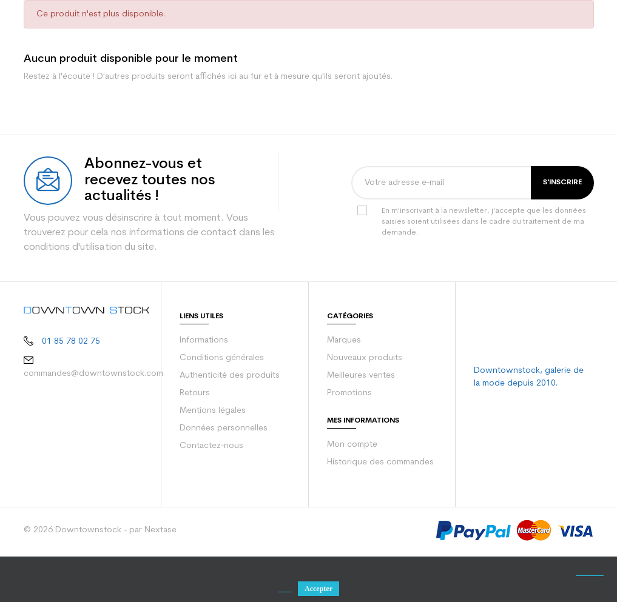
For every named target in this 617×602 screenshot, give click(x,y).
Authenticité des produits (226, 424)
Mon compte (350, 493)
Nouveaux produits (362, 407)
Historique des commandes (378, 511)
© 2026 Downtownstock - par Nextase (95, 579)
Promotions (348, 442)
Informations (203, 389)
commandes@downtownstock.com (89, 421)
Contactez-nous (209, 495)
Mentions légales (211, 459)
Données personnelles (222, 477)
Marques (343, 389)
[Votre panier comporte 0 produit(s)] (586, 24)
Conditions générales (220, 407)
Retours (194, 442)
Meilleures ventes (360, 424)
